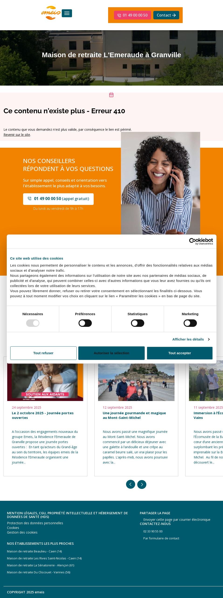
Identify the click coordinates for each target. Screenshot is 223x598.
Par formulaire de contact (161, 538)
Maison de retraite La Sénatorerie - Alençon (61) (40, 565)
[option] (45, 416)
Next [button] (142, 484)
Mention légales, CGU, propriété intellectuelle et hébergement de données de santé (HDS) (67, 514)
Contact (164, 15)
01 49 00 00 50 (135, 15)
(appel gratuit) (61, 198)
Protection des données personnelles (35, 523)
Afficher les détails (188, 339)
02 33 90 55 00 (152, 531)
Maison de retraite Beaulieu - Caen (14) (34, 551)
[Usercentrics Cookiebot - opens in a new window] (192, 241)
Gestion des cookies (22, 532)
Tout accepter (179, 353)
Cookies (13, 527)
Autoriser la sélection (111, 353)
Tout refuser (43, 353)
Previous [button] (130, 484)
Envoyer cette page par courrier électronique (176, 519)
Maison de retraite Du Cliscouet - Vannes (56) (38, 572)
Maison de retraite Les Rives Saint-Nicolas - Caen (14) (44, 558)
